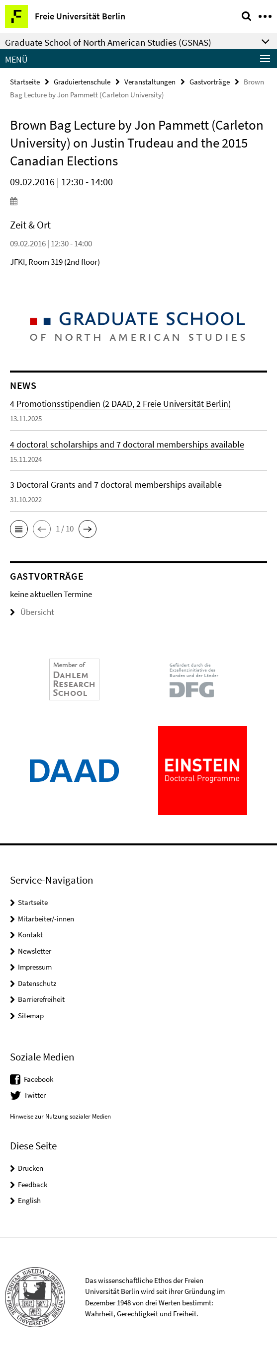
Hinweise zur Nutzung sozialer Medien (60, 1116)
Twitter (35, 1095)
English (29, 1200)
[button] (19, 529)
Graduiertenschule (82, 81)
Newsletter (34, 951)
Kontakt (30, 934)
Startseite (25, 81)
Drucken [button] (30, 1168)
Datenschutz (37, 983)
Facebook (38, 1079)
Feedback (32, 1184)
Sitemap (31, 1015)
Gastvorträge (209, 81)
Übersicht (32, 611)
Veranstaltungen (150, 81)
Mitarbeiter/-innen (46, 918)
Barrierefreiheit (41, 999)
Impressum (35, 967)
